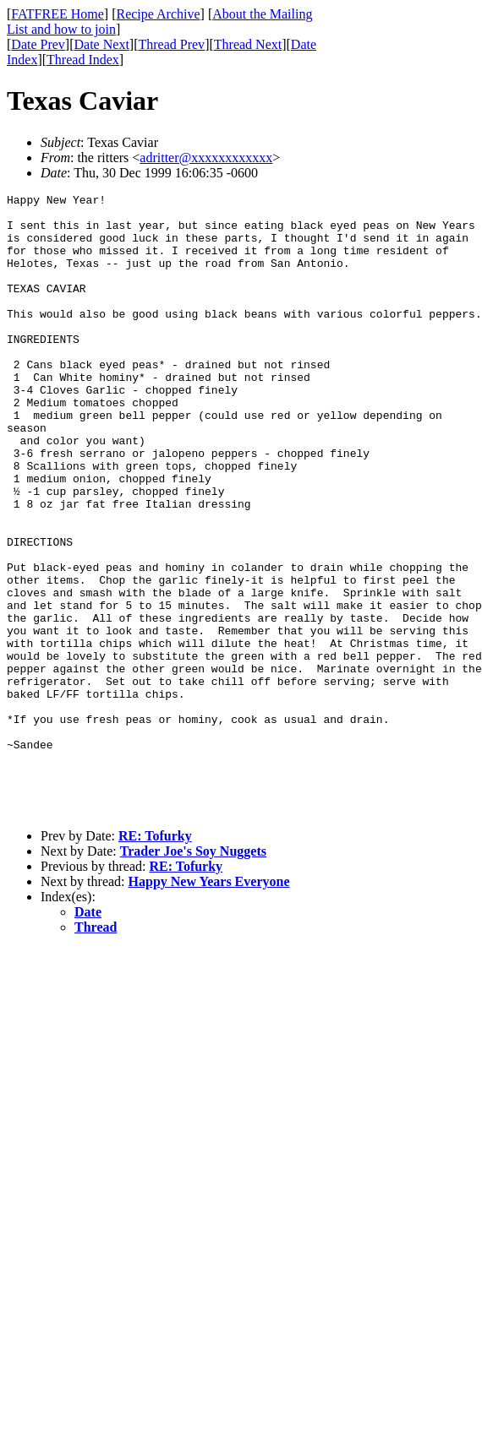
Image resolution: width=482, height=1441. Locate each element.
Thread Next (248, 44)
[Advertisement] (405, 262)
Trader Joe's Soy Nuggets (193, 975)
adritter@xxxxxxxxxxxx (206, 157)
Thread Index (83, 59)
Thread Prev (171, 44)
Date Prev (38, 44)
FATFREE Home (57, 14)
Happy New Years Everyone (209, 1005)
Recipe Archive (158, 14)
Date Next (101, 44)
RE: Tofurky (155, 960)
